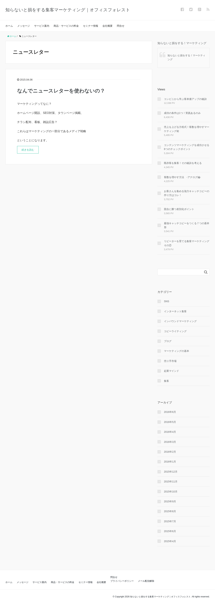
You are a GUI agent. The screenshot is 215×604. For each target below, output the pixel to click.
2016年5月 (170, 422)
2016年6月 (170, 411)
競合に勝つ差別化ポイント (179, 209)
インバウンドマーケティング (180, 321)
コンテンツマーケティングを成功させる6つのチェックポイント (186, 147)
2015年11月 (170, 481)
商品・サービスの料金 (66, 25)
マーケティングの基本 (176, 351)
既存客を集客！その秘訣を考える (183, 163)
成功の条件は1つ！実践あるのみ (182, 113)
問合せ (120, 25)
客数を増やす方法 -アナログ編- (182, 177)
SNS (166, 301)
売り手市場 (170, 361)
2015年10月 (170, 491)
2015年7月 (170, 521)
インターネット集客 (175, 311)
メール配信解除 (146, 581)
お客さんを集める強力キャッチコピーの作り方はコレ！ (186, 193)
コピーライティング (175, 331)
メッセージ (23, 25)
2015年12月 (170, 471)
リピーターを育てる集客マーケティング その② (187, 243)
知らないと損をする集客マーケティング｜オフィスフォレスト (67, 9)
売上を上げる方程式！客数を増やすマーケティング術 (186, 129)
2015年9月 (170, 501)
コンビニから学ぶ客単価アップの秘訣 (185, 99)
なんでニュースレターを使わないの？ (61, 91)
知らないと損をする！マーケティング (181, 43)
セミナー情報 (90, 25)
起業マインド (171, 370)
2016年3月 (170, 441)
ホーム (9, 25)
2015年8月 (170, 511)
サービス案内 (41, 25)
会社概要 (107, 25)
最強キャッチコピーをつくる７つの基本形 (186, 225)
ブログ (167, 341)
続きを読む (28, 149)
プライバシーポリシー (122, 581)
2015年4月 (170, 541)
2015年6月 (170, 531)
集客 (166, 380)
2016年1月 (170, 461)
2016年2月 (170, 451)
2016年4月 (170, 431)
